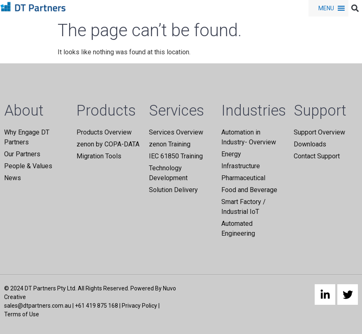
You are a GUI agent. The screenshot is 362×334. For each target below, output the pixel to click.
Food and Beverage (249, 190)
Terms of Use (21, 314)
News (12, 178)
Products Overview (104, 132)
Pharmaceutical (243, 178)
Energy (231, 154)
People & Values (28, 166)
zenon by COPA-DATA (108, 144)
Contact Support (317, 156)
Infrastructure (240, 166)
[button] (326, 8)
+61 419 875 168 (96, 305)
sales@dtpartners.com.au (37, 305)
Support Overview (319, 132)
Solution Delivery (173, 190)
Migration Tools (99, 156)
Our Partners (22, 154)
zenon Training (169, 144)
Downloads (310, 144)
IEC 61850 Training (176, 156)
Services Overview (176, 132)
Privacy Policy (139, 305)
